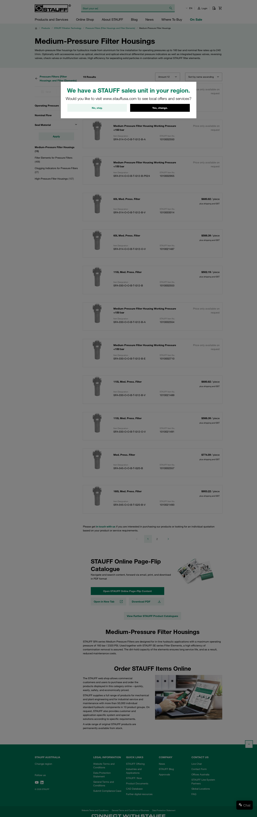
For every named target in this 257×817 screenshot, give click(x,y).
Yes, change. (160, 107)
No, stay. (97, 107)
